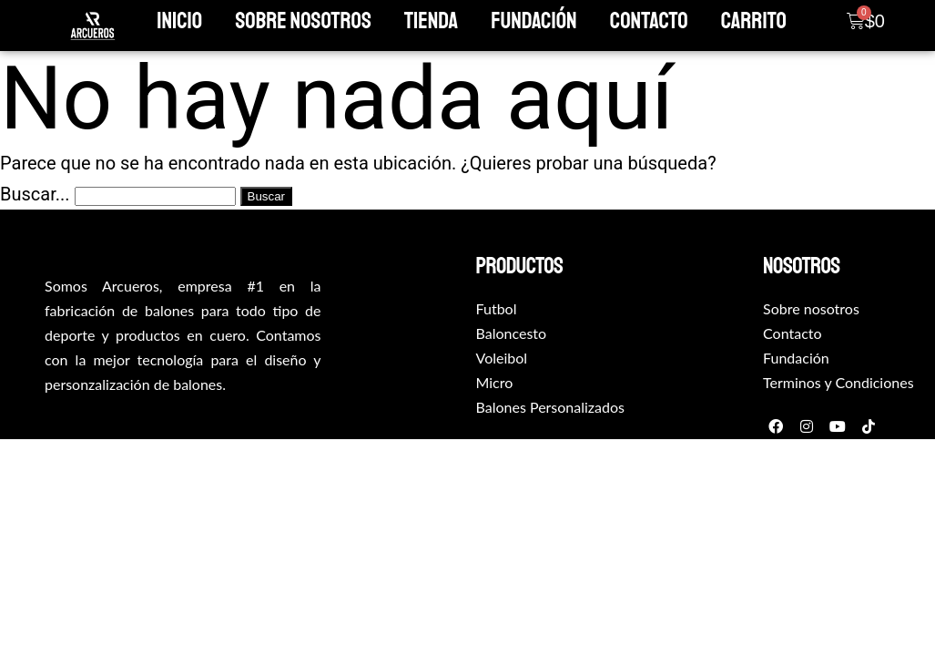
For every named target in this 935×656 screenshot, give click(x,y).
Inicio (179, 21)
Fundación (533, 21)
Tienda (431, 21)
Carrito (754, 21)
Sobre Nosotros (303, 21)
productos (520, 266)
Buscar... (35, 194)
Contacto (649, 21)
